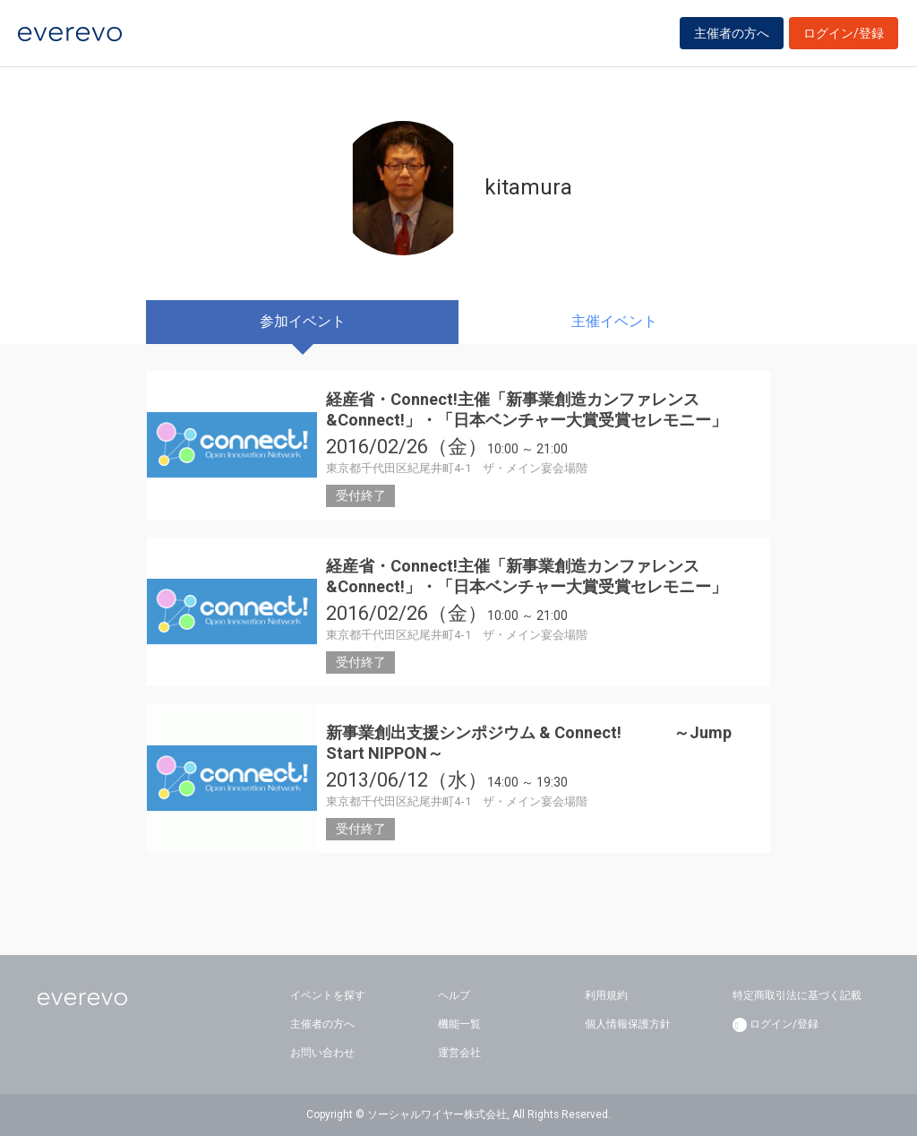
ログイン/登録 (843, 37)
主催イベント (614, 321)
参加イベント (303, 321)
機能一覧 (459, 1024)
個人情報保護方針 (628, 1024)
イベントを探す (327, 995)
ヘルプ (454, 995)
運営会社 (459, 1052)
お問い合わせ (322, 1052)
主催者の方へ (731, 37)
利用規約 (606, 995)
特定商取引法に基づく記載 (797, 995)
